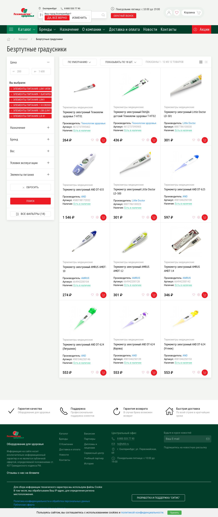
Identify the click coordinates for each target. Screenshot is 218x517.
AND (83, 196)
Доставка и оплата (124, 29)
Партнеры (89, 439)
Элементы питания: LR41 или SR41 (32, 88)
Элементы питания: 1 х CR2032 (32, 105)
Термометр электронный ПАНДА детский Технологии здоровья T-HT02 (134, 114)
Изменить (79, 17)
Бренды (47, 29)
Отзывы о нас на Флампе (23, 472)
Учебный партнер (94, 458)
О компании (94, 29)
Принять (174, 512)
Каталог (22, 29)
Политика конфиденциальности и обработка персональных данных (52, 501)
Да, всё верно (57, 17)
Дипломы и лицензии (90, 446)
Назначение (69, 29)
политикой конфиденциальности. (142, 512)
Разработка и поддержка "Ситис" (158, 497)
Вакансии (89, 433)
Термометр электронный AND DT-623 (184, 189)
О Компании (66, 444)
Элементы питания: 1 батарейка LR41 (32, 94)
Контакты (168, 29)
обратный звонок (124, 15)
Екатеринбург (50, 8)
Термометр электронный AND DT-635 (83, 189)
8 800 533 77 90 (72, 8)
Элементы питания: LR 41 (29, 116)
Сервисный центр (94, 453)
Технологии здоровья (93, 123)
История (89, 463)
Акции (201, 29)
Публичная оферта (24, 504)
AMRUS (85, 278)
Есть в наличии (81, 130)
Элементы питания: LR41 (29, 99)
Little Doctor (189, 123)
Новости (150, 29)
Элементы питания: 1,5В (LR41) (32, 110)
